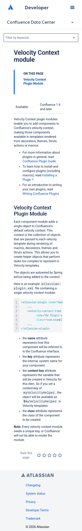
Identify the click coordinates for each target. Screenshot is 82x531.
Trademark (33, 518)
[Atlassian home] (10, 7)
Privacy (31, 502)
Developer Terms (37, 510)
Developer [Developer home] (37, 7)
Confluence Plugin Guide (39, 161)
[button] (72, 7)
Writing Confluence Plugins (41, 193)
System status (35, 493)
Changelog (33, 485)
